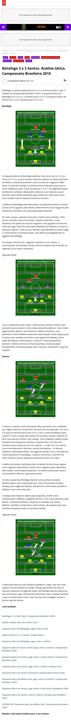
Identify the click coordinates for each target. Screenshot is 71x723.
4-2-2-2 (13, 57)
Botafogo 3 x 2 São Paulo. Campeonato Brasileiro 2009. (28, 616)
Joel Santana (18, 61)
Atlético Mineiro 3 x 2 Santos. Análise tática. (23, 635)
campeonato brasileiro (50, 57)
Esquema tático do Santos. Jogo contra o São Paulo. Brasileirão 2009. (35, 688)
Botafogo (35, 57)
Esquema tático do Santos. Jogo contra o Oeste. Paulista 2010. (32, 666)
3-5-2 (5, 57)
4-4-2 (27, 57)
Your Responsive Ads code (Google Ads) (35, 15)
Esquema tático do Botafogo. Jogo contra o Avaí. (25, 628)
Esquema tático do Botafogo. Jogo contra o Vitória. (26, 641)
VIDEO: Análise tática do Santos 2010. (20, 622)
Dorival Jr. (7, 61)
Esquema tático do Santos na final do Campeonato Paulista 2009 (33, 672)
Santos (18, 50)
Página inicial (8, 50)
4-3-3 (20, 57)
